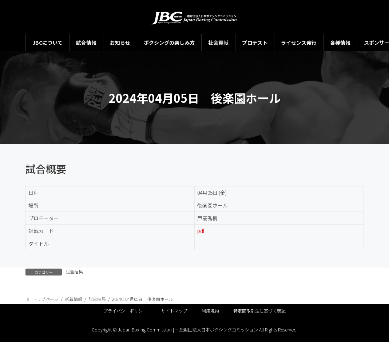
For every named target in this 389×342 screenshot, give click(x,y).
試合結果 (74, 272)
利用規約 (210, 310)
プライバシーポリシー (125, 310)
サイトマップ (174, 310)
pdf (201, 230)
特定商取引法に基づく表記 (259, 310)
